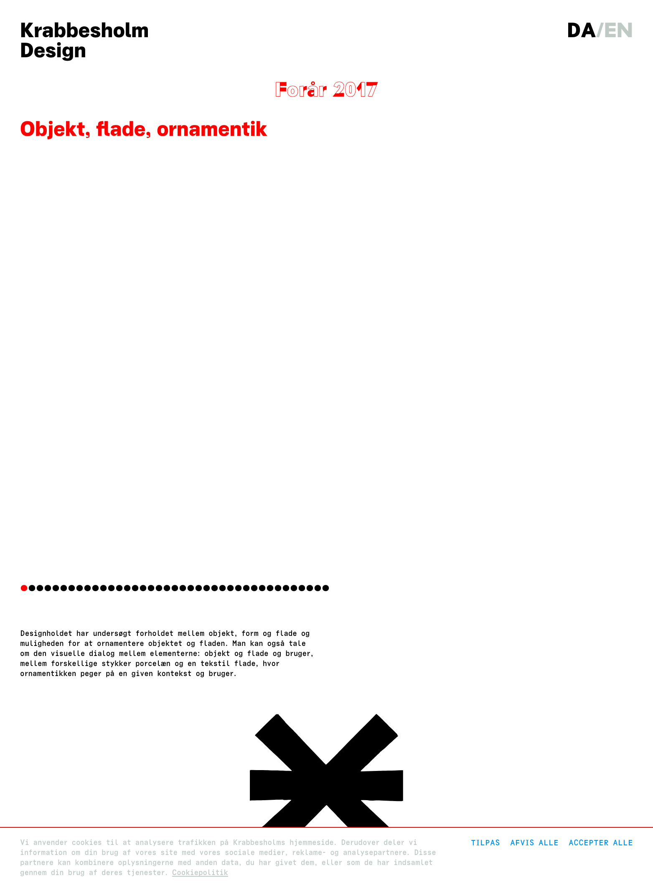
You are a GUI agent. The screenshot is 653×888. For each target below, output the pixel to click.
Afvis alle (534, 842)
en (618, 30)
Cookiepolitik (200, 872)
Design (53, 50)
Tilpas (485, 842)
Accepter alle (601, 842)
